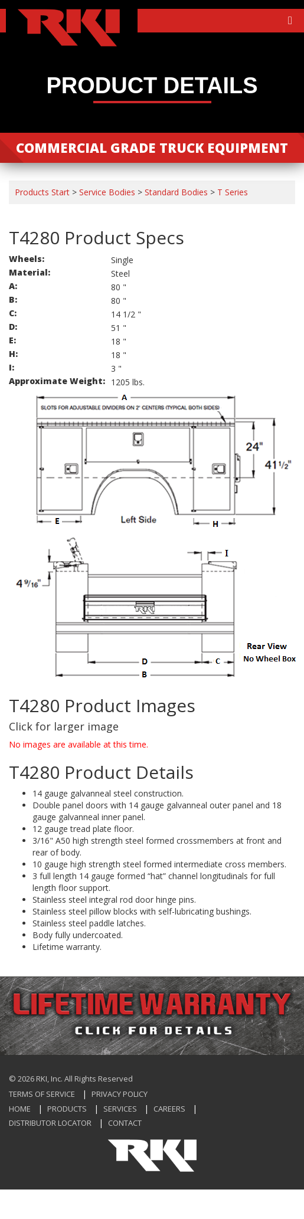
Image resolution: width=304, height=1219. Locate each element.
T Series (232, 192)
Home (20, 1108)
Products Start (42, 192)
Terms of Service (42, 1094)
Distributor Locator (50, 1123)
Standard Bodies (176, 192)
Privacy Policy (119, 1094)
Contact (125, 1123)
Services (120, 1108)
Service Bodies (107, 192)
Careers (169, 1108)
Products (67, 1108)
